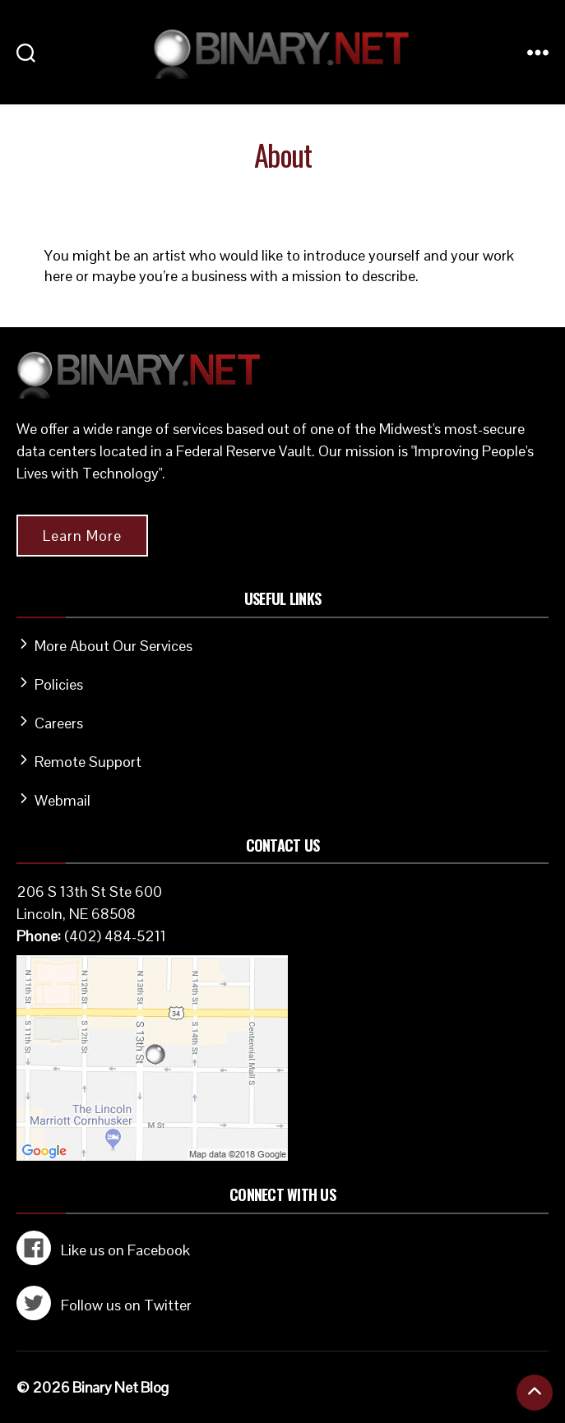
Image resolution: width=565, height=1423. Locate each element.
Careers (59, 723)
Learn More (82, 535)
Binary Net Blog (120, 1387)
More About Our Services (113, 645)
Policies (59, 684)
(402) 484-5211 (115, 935)
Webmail (62, 800)
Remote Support (88, 761)
